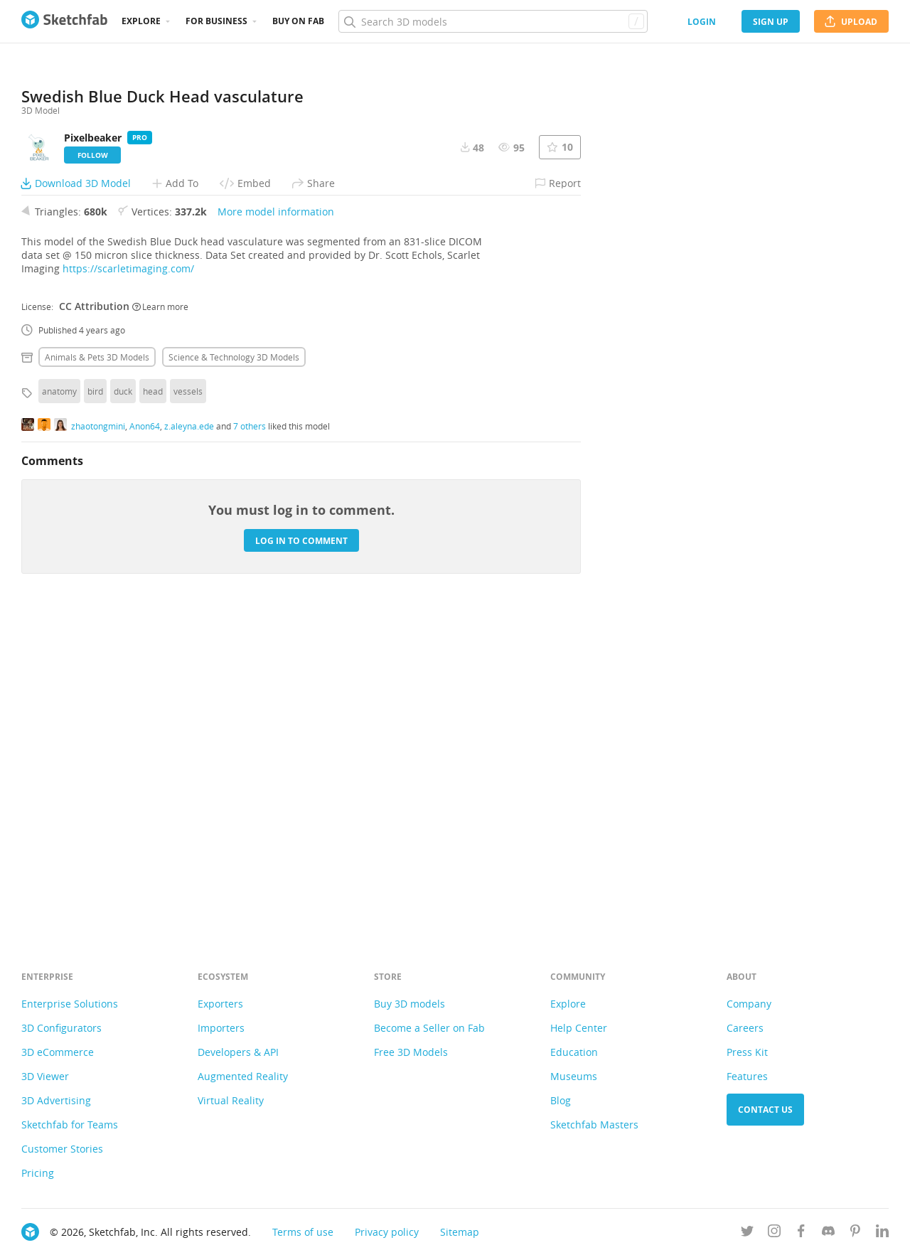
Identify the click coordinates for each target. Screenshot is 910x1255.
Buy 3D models (409, 1003)
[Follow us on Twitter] (747, 1233)
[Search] (493, 21)
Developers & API (238, 1052)
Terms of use (302, 1232)
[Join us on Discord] (828, 1233)
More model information (276, 525)
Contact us (765, 1110)
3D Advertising (56, 1100)
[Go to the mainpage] (64, 21)
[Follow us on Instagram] (774, 1233)
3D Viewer (45, 1076)
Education (574, 1052)
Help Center (578, 1028)
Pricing (37, 1173)
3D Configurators (61, 1028)
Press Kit (747, 1052)
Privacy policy (387, 1232)
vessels (188, 704)
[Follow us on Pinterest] (855, 1233)
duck (123, 704)
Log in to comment (301, 854)
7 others (249, 738)
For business (216, 21)
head (153, 704)
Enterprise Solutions (69, 1003)
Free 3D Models (411, 1052)
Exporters (220, 1003)
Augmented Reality (243, 1076)
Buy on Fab (298, 21)
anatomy (59, 704)
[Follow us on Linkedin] (882, 1233)
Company (749, 1003)
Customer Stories (62, 1148)
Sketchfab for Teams (69, 1124)
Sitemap (459, 1232)
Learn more (160, 619)
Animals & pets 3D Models (97, 670)
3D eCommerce (57, 1052)
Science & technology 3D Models (233, 670)
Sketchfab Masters (594, 1124)
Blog (560, 1100)
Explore (141, 21)
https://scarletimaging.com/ (128, 582)
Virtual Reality (231, 1100)
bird (95, 704)
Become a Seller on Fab (429, 1028)
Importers (221, 1028)
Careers (745, 1028)
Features (747, 1076)
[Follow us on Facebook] (801, 1233)
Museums (573, 1076)
